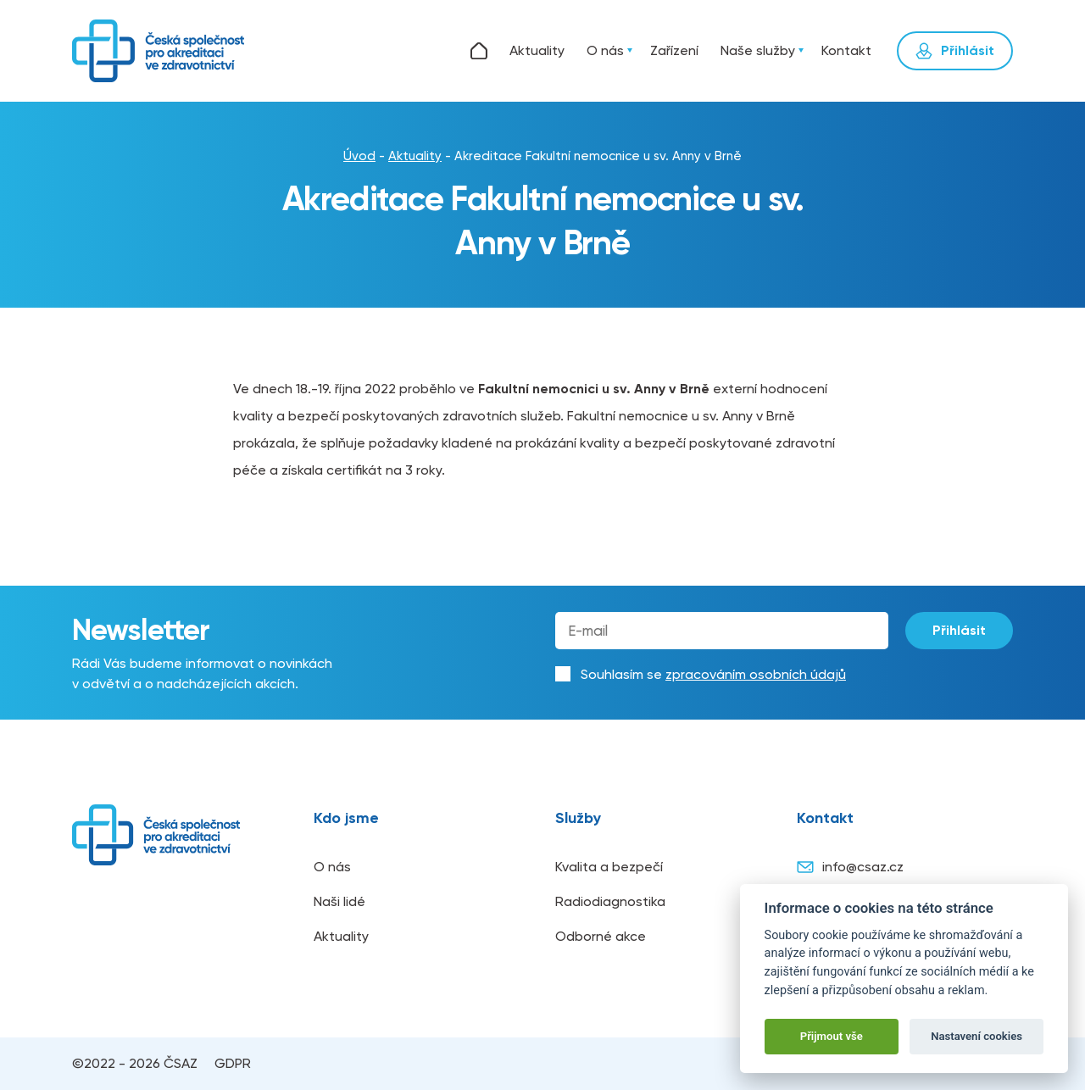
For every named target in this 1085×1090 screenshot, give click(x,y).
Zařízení (674, 50)
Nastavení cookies (976, 1036)
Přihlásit (959, 630)
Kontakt (846, 50)
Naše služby (758, 50)
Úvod (478, 50)
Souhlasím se (713, 674)
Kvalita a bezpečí (609, 867)
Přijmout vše (831, 1036)
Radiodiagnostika (610, 901)
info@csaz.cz (850, 867)
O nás (605, 50)
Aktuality (537, 50)
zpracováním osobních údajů (755, 674)
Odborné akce (600, 936)
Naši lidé (339, 901)
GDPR (232, 1063)
